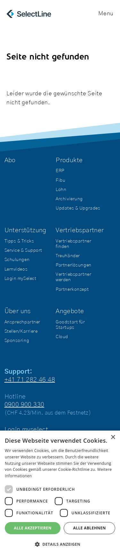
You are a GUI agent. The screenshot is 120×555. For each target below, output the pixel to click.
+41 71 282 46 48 (29, 380)
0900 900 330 (24, 404)
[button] (60, 544)
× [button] (112, 437)
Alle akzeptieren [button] (33, 528)
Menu (106, 14)
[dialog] (60, 493)
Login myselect (26, 429)
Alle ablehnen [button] (89, 528)
